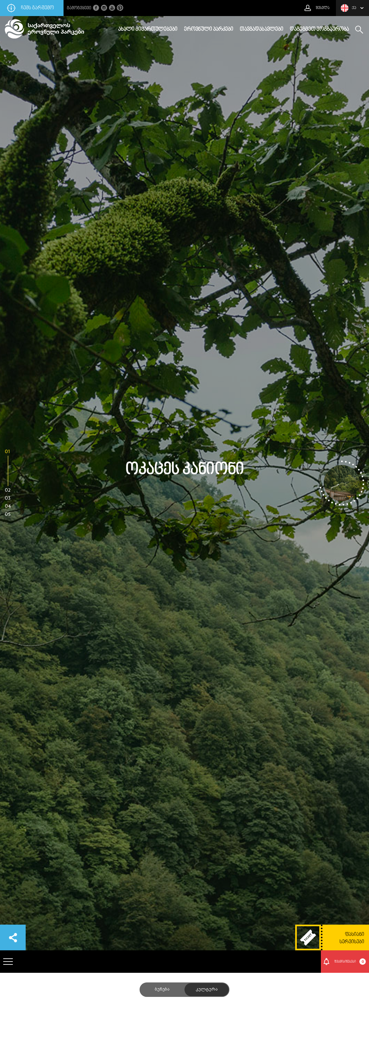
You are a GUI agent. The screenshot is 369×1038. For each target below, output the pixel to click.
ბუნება (162, 989)
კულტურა (207, 989)
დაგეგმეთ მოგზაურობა (319, 29)
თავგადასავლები (261, 29)
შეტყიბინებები (350, 961)
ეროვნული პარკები (208, 29)
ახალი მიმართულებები (147, 29)
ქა (348, 8)
